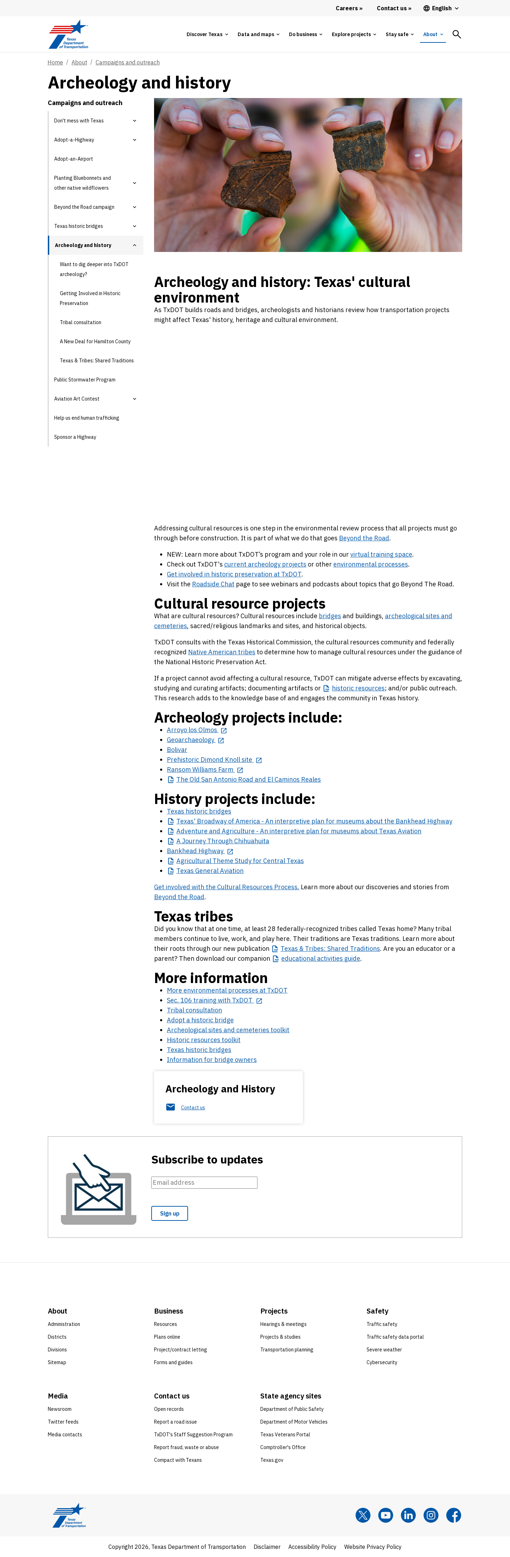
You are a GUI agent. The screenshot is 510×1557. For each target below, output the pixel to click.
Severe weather (384, 1349)
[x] (363, 1515)
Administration (64, 1324)
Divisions (57, 1349)
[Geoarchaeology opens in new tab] (195, 740)
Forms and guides (173, 1362)
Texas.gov (271, 1460)
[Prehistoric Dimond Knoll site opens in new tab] (214, 759)
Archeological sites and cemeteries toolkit (228, 1030)
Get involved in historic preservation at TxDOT (234, 574)
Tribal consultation (80, 322)
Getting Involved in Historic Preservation (90, 298)
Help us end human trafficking (86, 418)
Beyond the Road (364, 538)
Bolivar (177, 750)
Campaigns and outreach (128, 62)
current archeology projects (265, 564)
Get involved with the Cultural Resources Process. (226, 887)
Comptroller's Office (283, 1447)
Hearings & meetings (283, 1324)
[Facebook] (453, 1515)
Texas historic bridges (199, 811)
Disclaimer (267, 1546)
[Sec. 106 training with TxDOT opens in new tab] (214, 1000)
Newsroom (60, 1409)
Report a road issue (175, 1422)
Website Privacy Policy (373, 1546)
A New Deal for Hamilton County (95, 341)
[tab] (207, 34)
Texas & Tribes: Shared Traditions (97, 360)
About (79, 62)
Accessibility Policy (312, 1546)
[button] (134, 120)
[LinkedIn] (408, 1515)
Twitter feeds (63, 1422)
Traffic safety (382, 1324)
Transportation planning (286, 1349)
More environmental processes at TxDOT (227, 990)
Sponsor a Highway (75, 437)
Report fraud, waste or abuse (186, 1447)
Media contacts (65, 1434)
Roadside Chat (213, 584)
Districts (57, 1337)
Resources (165, 1324)
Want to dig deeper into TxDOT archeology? (94, 269)
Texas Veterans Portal (285, 1434)
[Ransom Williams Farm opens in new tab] (205, 769)
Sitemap (57, 1362)
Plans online (167, 1337)
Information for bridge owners (212, 1060)
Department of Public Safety (292, 1409)
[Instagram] (431, 1515)
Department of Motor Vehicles (294, 1422)
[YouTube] (385, 1515)
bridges (330, 616)
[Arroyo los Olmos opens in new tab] (197, 730)
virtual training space (381, 554)
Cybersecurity (382, 1362)
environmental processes (370, 564)
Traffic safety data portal (395, 1337)
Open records (169, 1409)
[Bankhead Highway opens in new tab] (200, 851)
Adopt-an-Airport (73, 159)
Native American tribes (221, 652)
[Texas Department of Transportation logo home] (68, 34)
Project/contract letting (180, 1349)
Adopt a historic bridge (200, 1020)
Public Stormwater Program (84, 380)
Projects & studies (280, 1337)
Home (55, 62)
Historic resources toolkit (203, 1040)
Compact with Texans (178, 1460)
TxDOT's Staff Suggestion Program (193, 1434)
